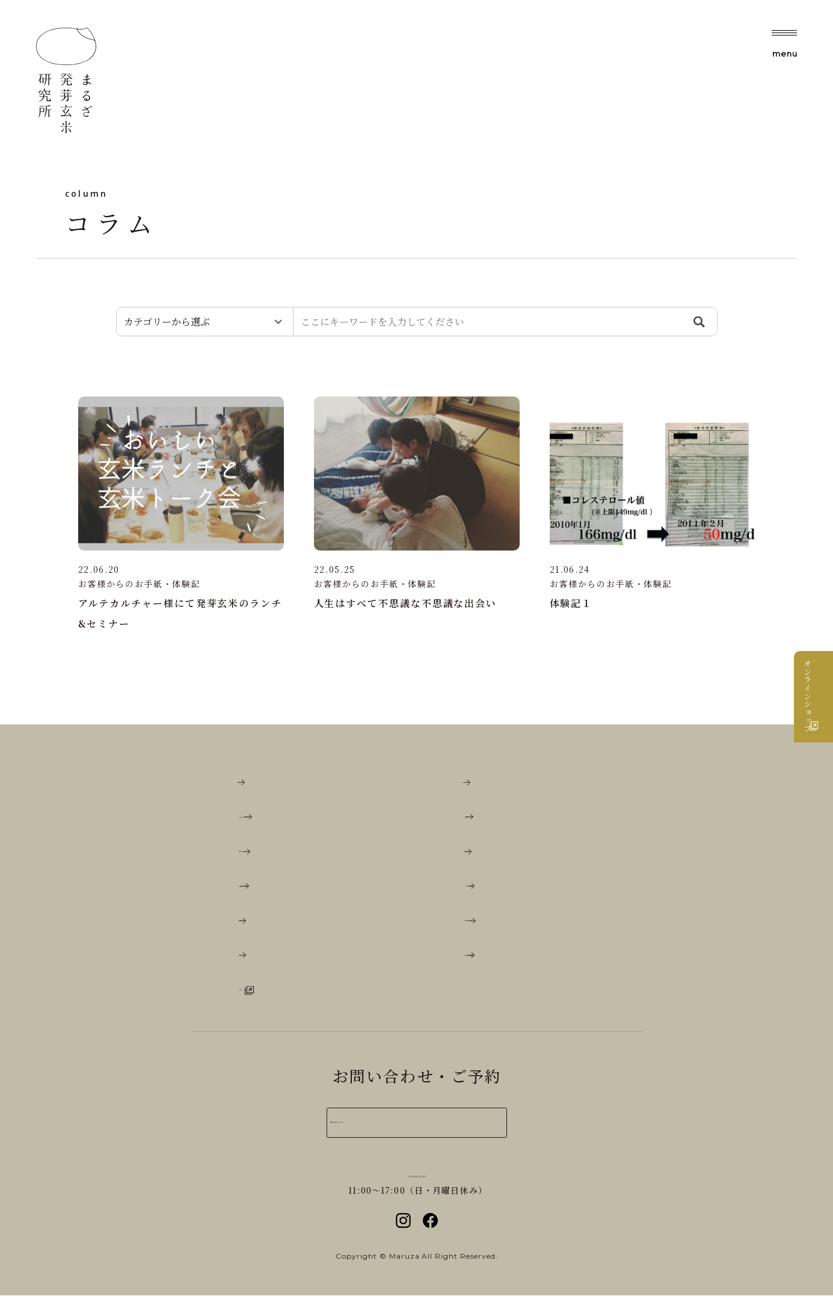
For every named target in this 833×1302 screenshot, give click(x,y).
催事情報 (262, 924)
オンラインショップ (819, 708)
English (263, 959)
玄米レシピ (493, 820)
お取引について (505, 924)
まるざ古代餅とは (285, 820)
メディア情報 (499, 889)
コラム (482, 785)
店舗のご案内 (273, 889)
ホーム (256, 785)
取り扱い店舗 (499, 959)
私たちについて (279, 855)
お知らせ (488, 855)
